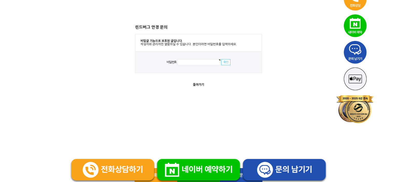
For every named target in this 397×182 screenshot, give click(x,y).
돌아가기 (198, 84)
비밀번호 (171, 62)
